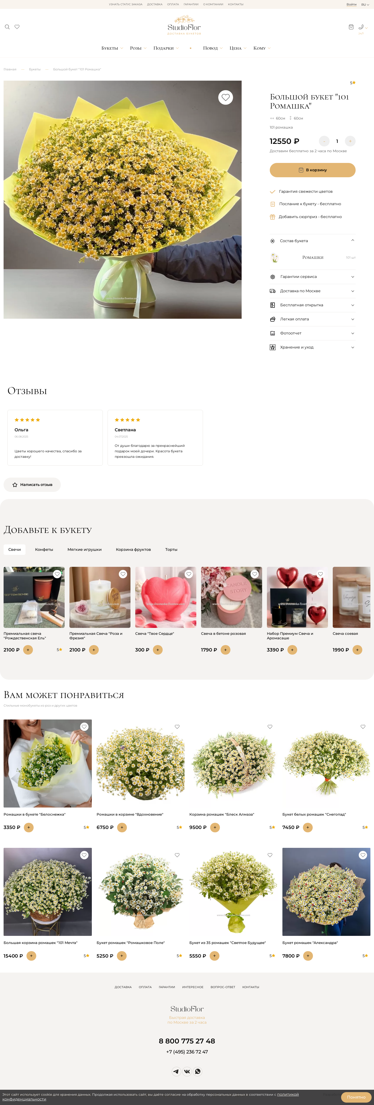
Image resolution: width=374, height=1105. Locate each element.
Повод (210, 48)
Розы (135, 48)
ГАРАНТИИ (167, 987)
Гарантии (191, 4)
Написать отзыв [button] (32, 485)
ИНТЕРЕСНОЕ (192, 987)
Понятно (356, 1097)
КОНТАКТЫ (250, 987)
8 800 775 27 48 (187, 1041)
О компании (213, 4)
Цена (236, 48)
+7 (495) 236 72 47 (187, 1052)
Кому (260, 48)
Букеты (109, 48)
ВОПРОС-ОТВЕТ (223, 987)
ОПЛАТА (145, 987)
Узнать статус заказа (125, 4)
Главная (10, 69)
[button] (7, 25)
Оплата (173, 4)
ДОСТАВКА (123, 987)
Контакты (236, 4)
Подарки (164, 48)
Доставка (154, 4)
